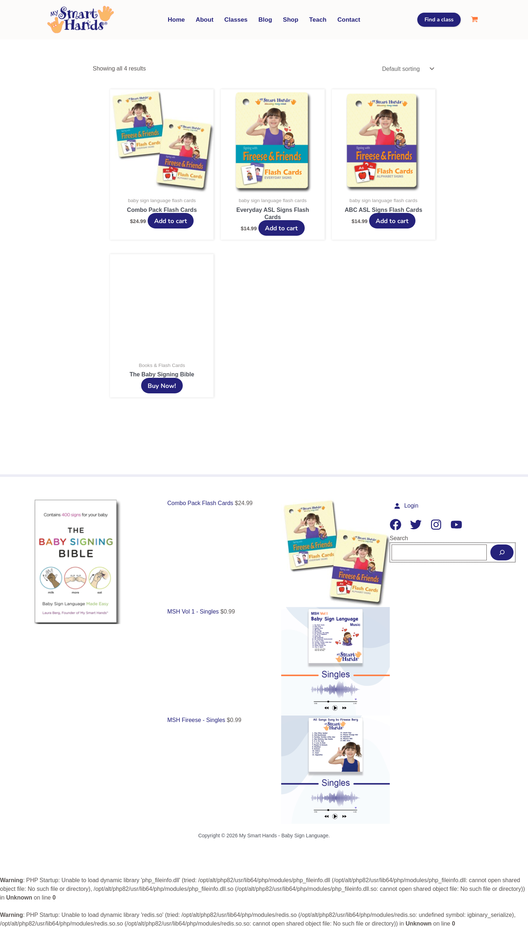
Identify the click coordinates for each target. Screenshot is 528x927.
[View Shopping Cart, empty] (474, 19)
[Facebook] (395, 523)
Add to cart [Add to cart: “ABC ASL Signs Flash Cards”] (392, 219)
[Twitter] (416, 523)
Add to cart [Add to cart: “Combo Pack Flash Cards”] (170, 219)
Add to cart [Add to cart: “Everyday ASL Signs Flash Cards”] (281, 227)
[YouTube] (456, 523)
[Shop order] (406, 68)
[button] (439, 20)
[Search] (502, 551)
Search (399, 537)
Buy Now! (162, 384)
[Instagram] (436, 523)
